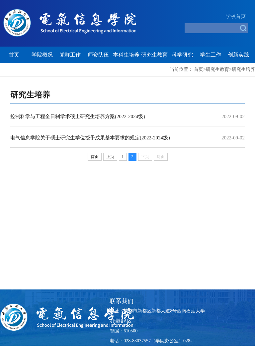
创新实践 (238, 55)
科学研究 (182, 55)
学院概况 (42, 55)
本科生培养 (126, 55)
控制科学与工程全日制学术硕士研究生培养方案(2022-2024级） (79, 116)
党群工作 (70, 55)
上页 (110, 156)
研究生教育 (154, 55)
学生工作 (210, 55)
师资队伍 (98, 55)
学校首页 (236, 16)
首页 (14, 55)
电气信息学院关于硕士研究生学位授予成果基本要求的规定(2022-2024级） (91, 137)
